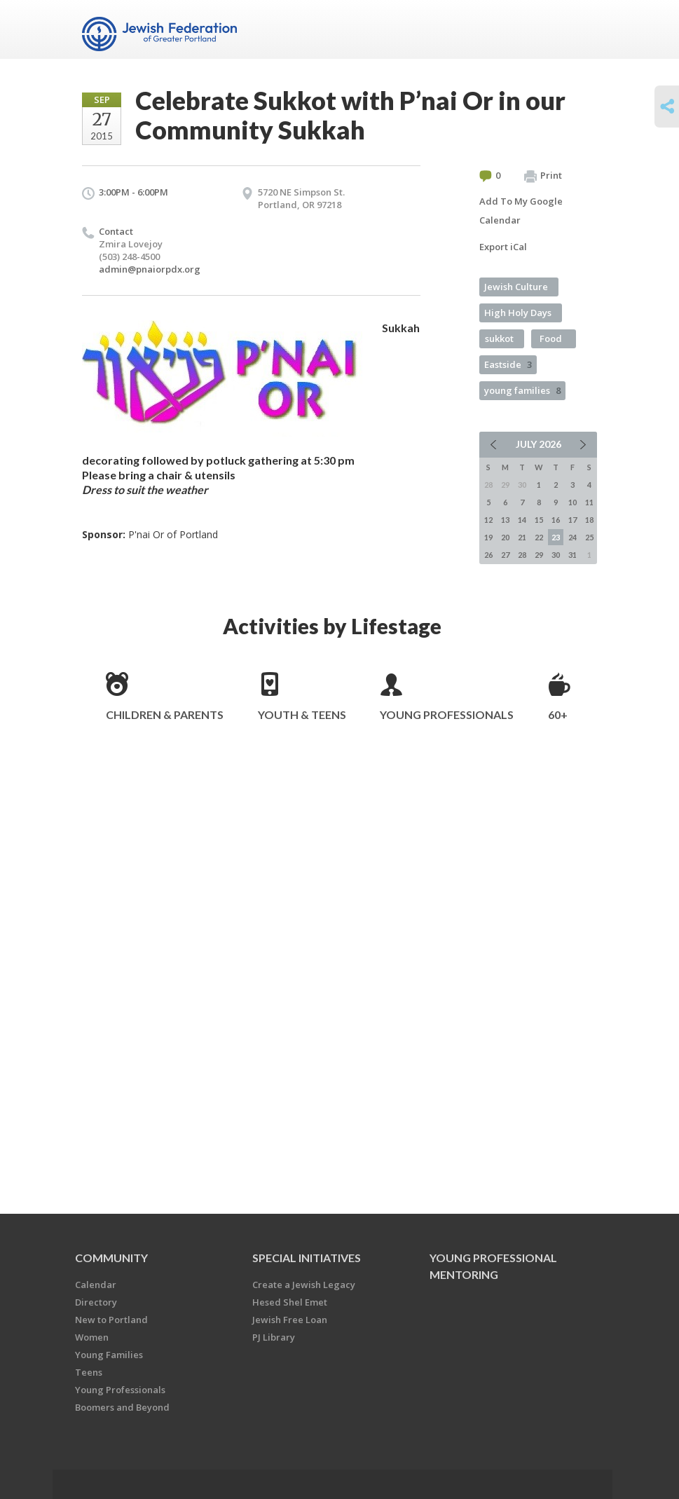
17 (572, 519)
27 (505, 554)
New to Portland (111, 1319)
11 (589, 502)
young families (522, 390)
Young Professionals (447, 714)
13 (505, 519)
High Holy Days (517, 312)
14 (522, 519)
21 (522, 537)
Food (551, 338)
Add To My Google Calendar (521, 210)
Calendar (95, 1284)
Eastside (508, 364)
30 (555, 554)
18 (589, 519)
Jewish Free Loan (289, 1319)
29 (539, 554)
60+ (558, 714)
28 (522, 554)
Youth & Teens (302, 714)
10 (572, 502)
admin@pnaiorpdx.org (149, 269)
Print (543, 176)
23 (555, 537)
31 (572, 554)
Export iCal (503, 246)
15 (539, 519)
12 (488, 519)
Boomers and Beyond (122, 1407)
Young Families (109, 1354)
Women (92, 1337)
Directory (96, 1302)
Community (111, 1257)
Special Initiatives (306, 1257)
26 (488, 554)
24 (572, 537)
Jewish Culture (516, 286)
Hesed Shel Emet (289, 1302)
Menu (581, 29)
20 (505, 537)
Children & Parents (165, 714)
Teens (88, 1372)
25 (589, 537)
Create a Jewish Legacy (303, 1284)
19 (488, 537)
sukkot (499, 338)
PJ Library (273, 1337)
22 (539, 537)
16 (555, 519)
